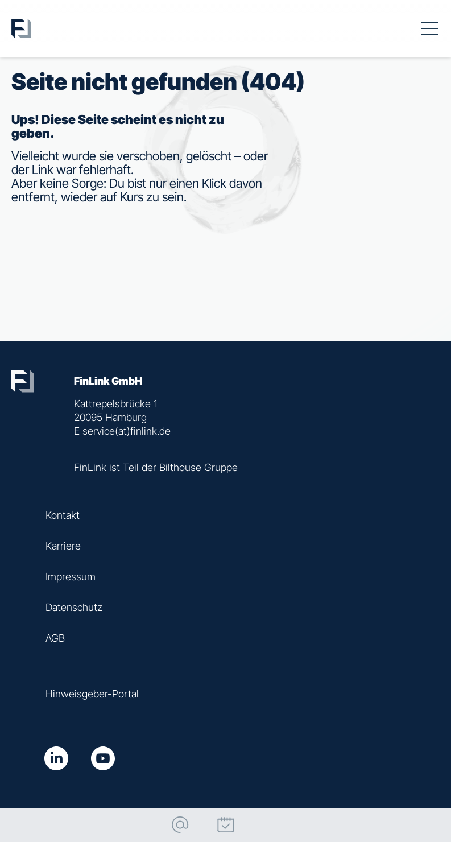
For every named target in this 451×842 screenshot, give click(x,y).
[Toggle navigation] (430, 28)
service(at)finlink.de (126, 431)
